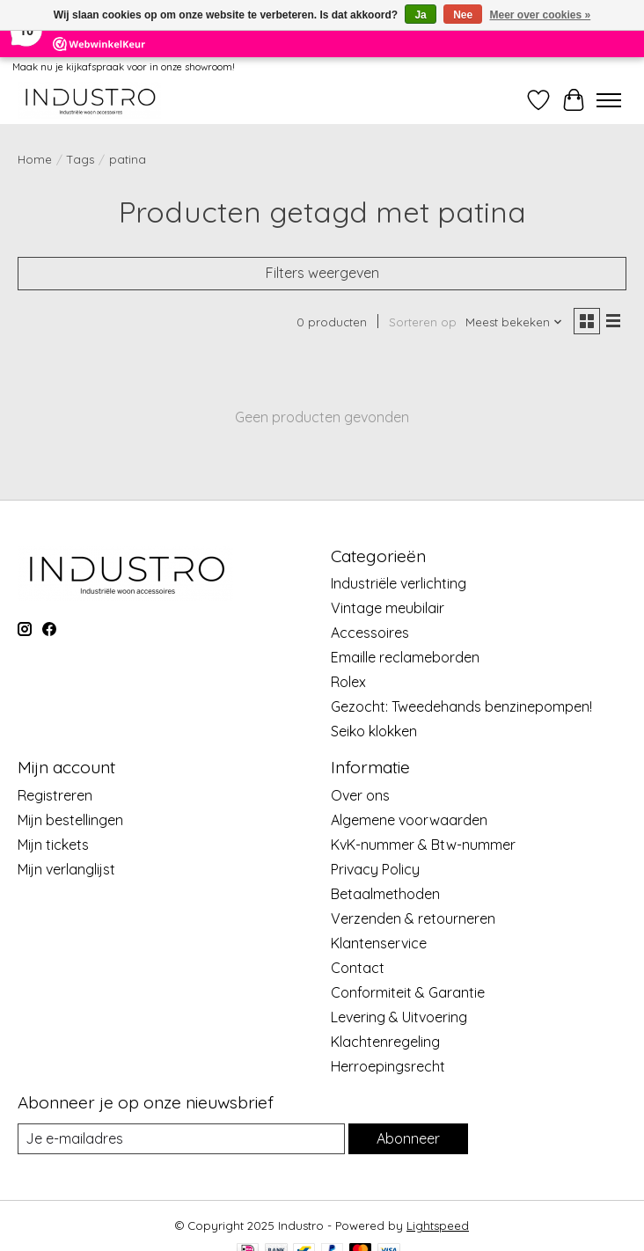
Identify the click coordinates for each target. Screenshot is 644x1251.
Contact (357, 968)
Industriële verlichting (398, 583)
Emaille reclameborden (405, 657)
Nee (462, 15)
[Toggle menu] (608, 100)
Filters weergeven (322, 273)
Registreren (55, 795)
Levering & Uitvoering (399, 1017)
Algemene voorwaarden (409, 820)
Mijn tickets (53, 844)
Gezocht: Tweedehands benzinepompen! (461, 706)
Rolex (348, 682)
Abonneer (408, 1138)
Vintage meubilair (387, 608)
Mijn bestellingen (70, 820)
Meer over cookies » (540, 15)
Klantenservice (379, 943)
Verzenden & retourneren (413, 918)
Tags (80, 159)
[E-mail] (181, 1138)
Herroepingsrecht (388, 1066)
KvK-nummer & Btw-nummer (423, 844)
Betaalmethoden (385, 894)
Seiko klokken (374, 731)
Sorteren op (423, 322)
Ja (420, 15)
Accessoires (370, 632)
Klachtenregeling (385, 1041)
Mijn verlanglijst (66, 869)
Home (35, 159)
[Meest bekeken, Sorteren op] (514, 322)
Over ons (360, 795)
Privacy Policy (375, 869)
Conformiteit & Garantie (408, 992)
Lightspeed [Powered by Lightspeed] (437, 1225)
